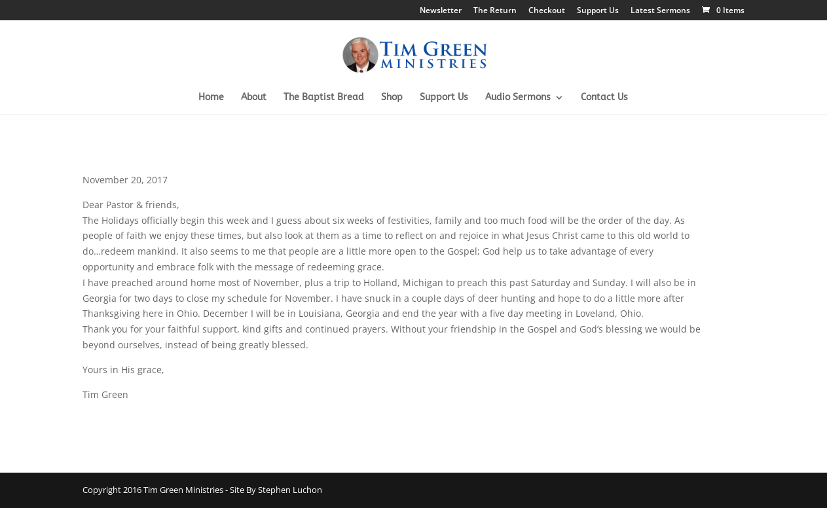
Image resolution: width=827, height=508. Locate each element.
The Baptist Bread (324, 98)
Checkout (546, 11)
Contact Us (604, 98)
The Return (495, 11)
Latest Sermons (660, 11)
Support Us (598, 11)
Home (211, 98)
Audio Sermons (518, 98)
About (253, 98)
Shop (392, 98)
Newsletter (441, 11)
